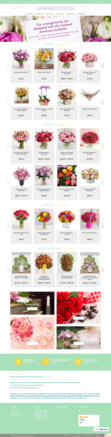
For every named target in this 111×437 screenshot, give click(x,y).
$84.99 (21, 79)
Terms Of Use (67, 435)
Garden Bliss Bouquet (89, 109)
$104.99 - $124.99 (21, 283)
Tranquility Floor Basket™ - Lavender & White (90, 278)
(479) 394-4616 (16, 2)
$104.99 (90, 159)
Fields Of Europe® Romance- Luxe (67, 153)
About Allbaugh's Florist (17, 374)
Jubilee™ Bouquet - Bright (67, 233)
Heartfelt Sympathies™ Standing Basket (44, 278)
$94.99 (21, 115)
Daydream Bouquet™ (21, 72)
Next (102, 65)
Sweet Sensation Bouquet (21, 189)
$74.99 (44, 79)
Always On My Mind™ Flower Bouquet (21, 153)
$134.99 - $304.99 (67, 283)
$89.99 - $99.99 (67, 79)
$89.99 (44, 115)
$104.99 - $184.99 (44, 283)
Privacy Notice (76, 435)
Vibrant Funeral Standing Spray (67, 277)
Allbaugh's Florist (16, 8)
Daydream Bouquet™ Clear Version (44, 189)
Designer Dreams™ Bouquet (90, 73)
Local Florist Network (87, 435)
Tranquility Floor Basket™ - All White (21, 277)
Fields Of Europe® (44, 72)
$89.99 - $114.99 (21, 196)
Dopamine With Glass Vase (21, 233)
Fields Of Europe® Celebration (44, 233)
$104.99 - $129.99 (67, 159)
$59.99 (67, 239)
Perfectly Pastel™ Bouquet (89, 189)
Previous (8, 65)
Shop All (61, 44)
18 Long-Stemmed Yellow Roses (21, 109)
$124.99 (67, 196)
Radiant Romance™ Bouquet (90, 153)
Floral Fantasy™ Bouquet (67, 73)
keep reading (48, 376)
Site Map (97, 435)
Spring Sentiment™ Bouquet (67, 109)
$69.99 (21, 239)
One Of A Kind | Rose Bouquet (66, 189)
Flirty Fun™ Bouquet (89, 233)
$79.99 (89, 115)
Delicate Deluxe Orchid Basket (44, 109)
